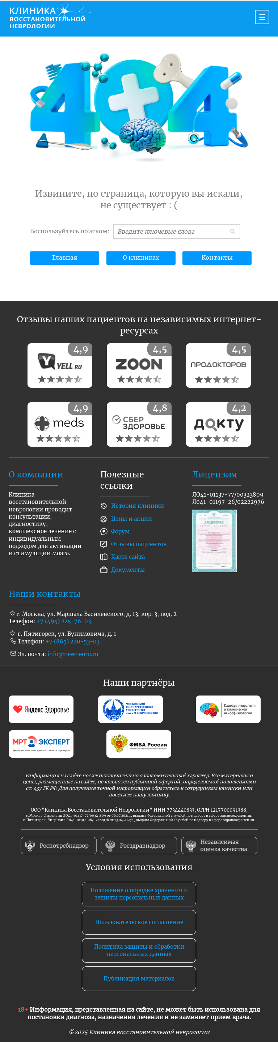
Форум (120, 531)
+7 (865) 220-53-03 (73, 641)
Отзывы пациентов (139, 544)
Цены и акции (131, 518)
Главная (64, 257)
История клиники (137, 505)
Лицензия (214, 474)
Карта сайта (128, 556)
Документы (128, 569)
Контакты (217, 257)
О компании (36, 474)
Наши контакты (45, 593)
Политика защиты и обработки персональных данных (139, 950)
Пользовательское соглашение (139, 922)
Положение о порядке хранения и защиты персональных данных (139, 894)
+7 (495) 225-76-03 (64, 621)
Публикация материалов (139, 978)
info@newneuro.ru (72, 654)
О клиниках (141, 257)
